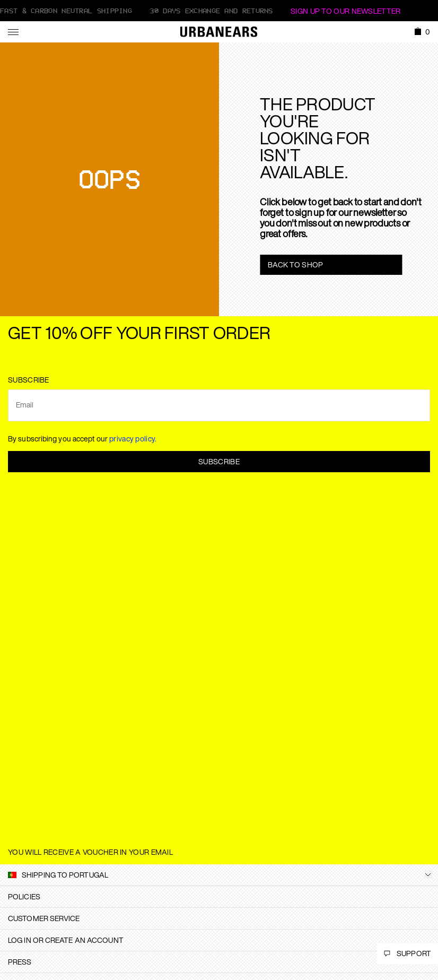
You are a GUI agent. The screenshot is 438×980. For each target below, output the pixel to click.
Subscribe (219, 461)
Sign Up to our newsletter (346, 10)
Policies (24, 896)
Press (20, 961)
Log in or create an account (66, 940)
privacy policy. (133, 438)
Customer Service (44, 918)
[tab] (219, 896)
